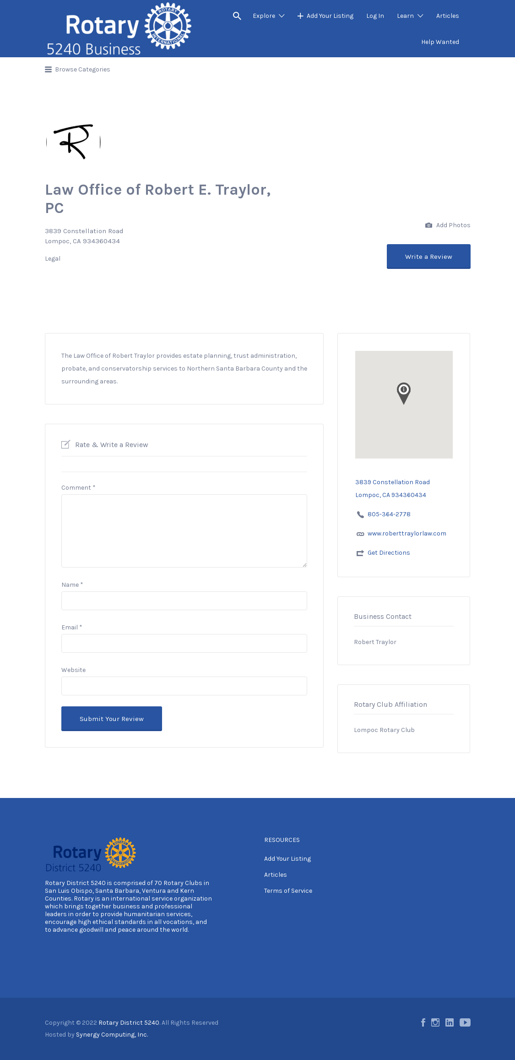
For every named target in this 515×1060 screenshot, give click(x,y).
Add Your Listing (330, 16)
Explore (264, 16)
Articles (447, 16)
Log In (375, 16)
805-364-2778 (389, 514)
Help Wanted (440, 42)
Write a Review (428, 256)
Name (72, 585)
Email (71, 627)
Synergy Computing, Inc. (112, 1034)
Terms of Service (288, 891)
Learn (405, 16)
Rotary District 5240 (75, 883)
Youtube (465, 1022)
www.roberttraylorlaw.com (407, 533)
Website (73, 670)
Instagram (435, 1022)
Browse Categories (82, 69)
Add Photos (448, 225)
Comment (78, 488)
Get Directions (389, 553)
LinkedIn (449, 1022)
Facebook (423, 1022)
